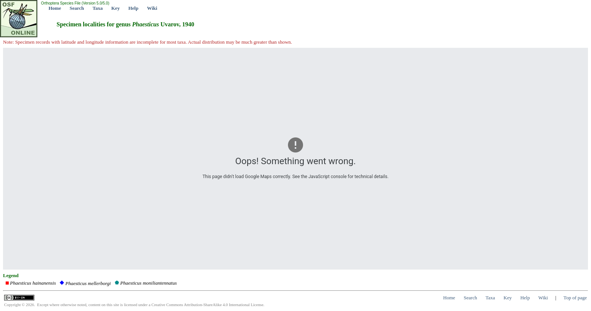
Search (77, 8)
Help (133, 8)
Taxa (98, 8)
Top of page (575, 297)
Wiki (152, 8)
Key (115, 8)
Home (55, 8)
